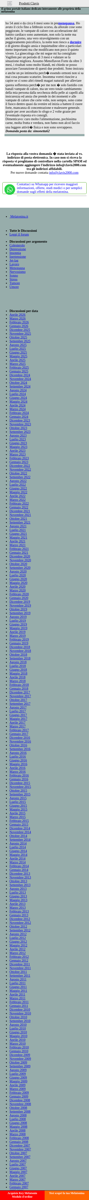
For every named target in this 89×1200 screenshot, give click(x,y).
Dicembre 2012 (19, 919)
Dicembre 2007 (19, 1145)
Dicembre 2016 (19, 737)
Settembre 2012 (19, 930)
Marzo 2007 (17, 1179)
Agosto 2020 (18, 571)
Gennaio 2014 (18, 870)
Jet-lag (13, 260)
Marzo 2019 (17, 636)
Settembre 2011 (19, 975)
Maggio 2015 (18, 809)
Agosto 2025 (18, 345)
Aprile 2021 (17, 541)
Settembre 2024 (19, 386)
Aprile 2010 (17, 1040)
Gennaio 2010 (18, 1051)
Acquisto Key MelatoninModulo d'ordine (22, 1195)
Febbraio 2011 (19, 1002)
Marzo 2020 (17, 590)
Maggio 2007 (18, 1172)
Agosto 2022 (18, 481)
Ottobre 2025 (18, 337)
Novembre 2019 (20, 605)
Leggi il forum (19, 234)
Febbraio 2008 (19, 1138)
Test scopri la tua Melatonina (66, 1193)
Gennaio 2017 (18, 734)
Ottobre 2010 (18, 1017)
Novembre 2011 (20, 968)
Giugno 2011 (18, 987)
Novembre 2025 (20, 333)
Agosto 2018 (18, 662)
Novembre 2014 (20, 832)
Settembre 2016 (19, 749)
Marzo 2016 (17, 771)
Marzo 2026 (17, 318)
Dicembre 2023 (19, 420)
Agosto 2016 (18, 753)
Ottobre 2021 (18, 518)
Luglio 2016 (17, 756)
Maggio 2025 (18, 356)
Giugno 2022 (18, 488)
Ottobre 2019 (18, 609)
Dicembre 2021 (19, 511)
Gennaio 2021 (18, 552)
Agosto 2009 (18, 1070)
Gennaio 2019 (18, 643)
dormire (75, 42)
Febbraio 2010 (19, 1047)
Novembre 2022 (20, 469)
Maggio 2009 (18, 1081)
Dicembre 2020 (19, 556)
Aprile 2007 (17, 1176)
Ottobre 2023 (18, 428)
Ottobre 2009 (18, 1062)
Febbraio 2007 (19, 1183)
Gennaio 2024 (18, 416)
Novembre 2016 (20, 741)
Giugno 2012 (18, 941)
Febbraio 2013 (19, 911)
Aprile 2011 (17, 994)
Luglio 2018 (17, 666)
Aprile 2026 (17, 315)
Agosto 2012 (18, 934)
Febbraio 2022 (19, 503)
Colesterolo (17, 245)
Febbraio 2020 (19, 594)
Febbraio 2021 (19, 549)
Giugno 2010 (18, 1032)
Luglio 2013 (17, 892)
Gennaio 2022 (18, 507)
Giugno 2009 (18, 1077)
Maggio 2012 (18, 945)
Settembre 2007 (19, 1157)
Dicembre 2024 (19, 375)
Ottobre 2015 (18, 790)
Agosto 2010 (18, 1025)
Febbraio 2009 (19, 1092)
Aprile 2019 (17, 632)
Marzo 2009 (17, 1089)
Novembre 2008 (20, 1104)
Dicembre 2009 (19, 1055)
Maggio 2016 (18, 764)
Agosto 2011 (17, 979)
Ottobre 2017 (18, 700)
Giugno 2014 (18, 851)
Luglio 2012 (17, 938)
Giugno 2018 (18, 670)
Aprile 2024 (17, 405)
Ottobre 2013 (18, 881)
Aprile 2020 (17, 586)
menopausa (66, 23)
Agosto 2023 (18, 435)
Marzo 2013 (17, 907)
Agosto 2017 (18, 707)
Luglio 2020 (17, 575)
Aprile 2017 (17, 722)
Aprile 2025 (17, 360)
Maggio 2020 (18, 583)
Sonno (13, 275)
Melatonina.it (18, 216)
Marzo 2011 (17, 998)
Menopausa (17, 268)
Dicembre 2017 (19, 692)
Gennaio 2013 (18, 915)
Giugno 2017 (18, 715)
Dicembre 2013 (19, 873)
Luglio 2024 (17, 394)
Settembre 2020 (19, 568)
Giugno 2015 (18, 805)
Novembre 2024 (20, 379)
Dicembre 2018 (19, 647)
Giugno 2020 (18, 579)
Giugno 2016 (18, 760)
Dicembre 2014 (19, 828)
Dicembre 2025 (19, 330)
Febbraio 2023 (19, 458)
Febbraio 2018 (19, 685)
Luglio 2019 (17, 620)
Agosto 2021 (18, 526)
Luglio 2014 (17, 847)
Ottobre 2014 (18, 836)
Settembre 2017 (19, 704)
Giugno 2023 (18, 443)
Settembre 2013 (19, 885)
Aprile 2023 (17, 450)
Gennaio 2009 (18, 1096)
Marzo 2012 (17, 953)
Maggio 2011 (18, 991)
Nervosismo (17, 272)
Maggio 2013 (18, 900)
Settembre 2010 (19, 1021)
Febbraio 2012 (19, 957)
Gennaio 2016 (18, 779)
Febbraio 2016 (19, 775)
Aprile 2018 (17, 677)
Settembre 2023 (19, 432)
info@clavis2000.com (64, 172)
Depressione (17, 249)
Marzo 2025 (17, 364)
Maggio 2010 (18, 1036)
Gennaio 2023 (18, 462)
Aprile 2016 (17, 768)
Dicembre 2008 (19, 1100)
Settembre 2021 (19, 522)
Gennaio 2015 (18, 824)
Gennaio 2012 (18, 960)
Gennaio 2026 (18, 326)
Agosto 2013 (18, 889)
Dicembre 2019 (19, 602)
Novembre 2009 (20, 1059)
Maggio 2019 (18, 628)
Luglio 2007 (17, 1164)
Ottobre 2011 (18, 972)
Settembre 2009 (19, 1066)
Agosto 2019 (18, 617)
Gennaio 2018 (18, 688)
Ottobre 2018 (18, 654)
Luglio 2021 (17, 530)
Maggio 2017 (18, 719)
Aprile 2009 (17, 1085)
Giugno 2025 (18, 352)
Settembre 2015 (19, 794)
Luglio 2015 (17, 802)
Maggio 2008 (18, 1126)
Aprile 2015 (17, 813)
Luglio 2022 (17, 484)
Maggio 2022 (18, 492)
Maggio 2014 (18, 855)
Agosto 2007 (18, 1160)
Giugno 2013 (18, 896)
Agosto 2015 (18, 798)
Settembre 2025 (19, 341)
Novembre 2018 (20, 651)
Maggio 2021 (18, 537)
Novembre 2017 (20, 696)
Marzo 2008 (17, 1134)
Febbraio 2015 (19, 821)
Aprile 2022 (17, 496)
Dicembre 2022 (19, 466)
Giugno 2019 (18, 624)
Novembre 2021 (20, 515)
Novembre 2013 (20, 877)
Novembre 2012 (20, 923)
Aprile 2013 (17, 904)
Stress (13, 279)
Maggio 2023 (18, 447)
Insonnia (15, 253)
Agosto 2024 (18, 390)
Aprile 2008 (17, 1130)
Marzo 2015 (17, 817)
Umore (14, 287)
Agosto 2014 (18, 843)
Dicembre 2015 (19, 783)
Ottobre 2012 (18, 926)
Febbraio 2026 (19, 322)
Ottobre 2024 (18, 383)
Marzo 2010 (17, 1043)
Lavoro (14, 264)
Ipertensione (17, 256)
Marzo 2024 (17, 409)
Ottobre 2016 (18, 745)
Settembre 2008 (19, 1111)
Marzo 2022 (17, 500)
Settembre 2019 (19, 613)
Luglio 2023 (17, 439)
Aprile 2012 (17, 949)
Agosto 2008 (18, 1115)
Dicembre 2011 (19, 964)
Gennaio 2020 (18, 598)
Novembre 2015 (20, 787)
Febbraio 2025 (19, 367)
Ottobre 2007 (18, 1153)
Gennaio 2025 (18, 371)
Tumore (14, 283)
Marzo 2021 (17, 545)
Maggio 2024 (18, 401)
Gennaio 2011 (18, 1006)
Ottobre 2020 (18, 564)
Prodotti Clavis (29, 3)
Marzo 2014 (17, 862)
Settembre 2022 (19, 477)
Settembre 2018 (19, 658)
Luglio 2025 (17, 349)
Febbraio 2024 (19, 413)
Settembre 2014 (19, 839)
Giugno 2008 (18, 1123)
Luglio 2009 (17, 1074)
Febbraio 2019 (19, 639)
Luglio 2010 (17, 1028)
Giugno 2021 (18, 534)
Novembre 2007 (20, 1149)
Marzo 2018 (17, 681)
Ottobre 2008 (18, 1108)
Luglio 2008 (17, 1119)
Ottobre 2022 (18, 473)
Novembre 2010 (20, 1013)
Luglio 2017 (17, 711)
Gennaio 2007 (18, 1187)
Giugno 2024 (18, 398)
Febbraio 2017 (19, 730)
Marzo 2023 (17, 454)
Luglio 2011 (17, 983)
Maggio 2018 (18, 673)
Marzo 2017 (17, 726)
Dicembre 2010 (19, 1009)
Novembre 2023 (20, 424)
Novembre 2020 (20, 560)
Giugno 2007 (18, 1168)
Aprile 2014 (17, 858)
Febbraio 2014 (19, 866)
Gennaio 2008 (18, 1142)
